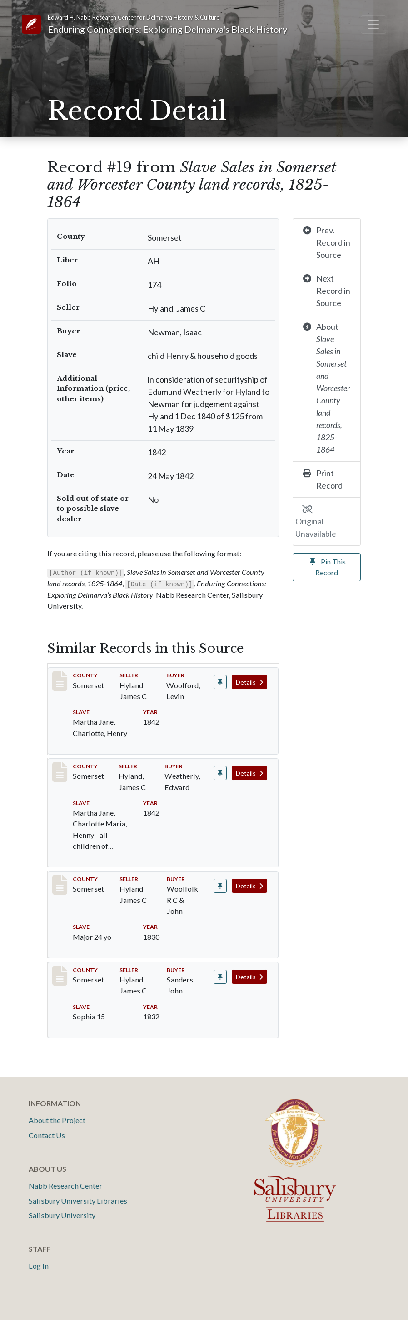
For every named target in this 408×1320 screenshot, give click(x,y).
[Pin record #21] (220, 682)
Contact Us (47, 1135)
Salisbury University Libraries (78, 1200)
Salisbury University (62, 1215)
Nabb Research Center (65, 1185)
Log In (39, 1265)
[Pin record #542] (220, 977)
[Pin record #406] (220, 886)
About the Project (57, 1120)
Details (249, 682)
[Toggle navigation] (373, 24)
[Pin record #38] (220, 773)
